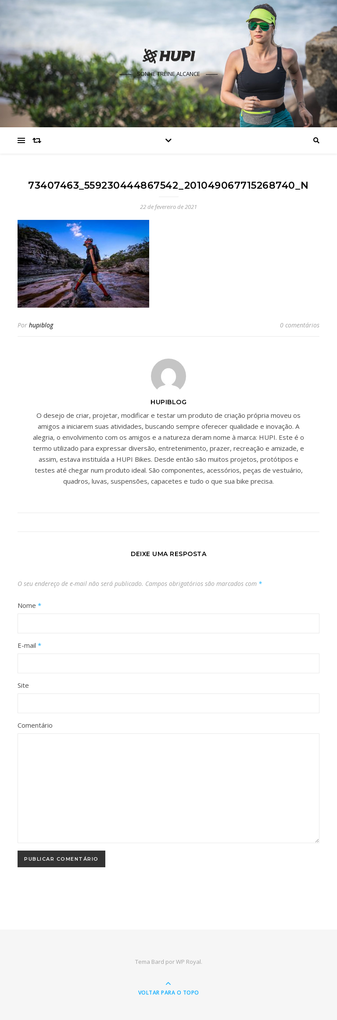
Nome (29, 605)
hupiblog (41, 325)
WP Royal (188, 962)
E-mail (29, 645)
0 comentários (299, 325)
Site (23, 685)
